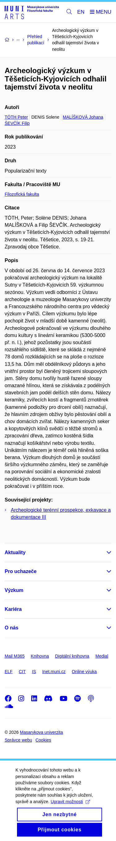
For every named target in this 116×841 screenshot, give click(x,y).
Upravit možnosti (70, 809)
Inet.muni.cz (53, 671)
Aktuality (15, 552)
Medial (102, 656)
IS (34, 671)
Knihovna (40, 656)
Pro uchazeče (21, 571)
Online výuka (84, 671)
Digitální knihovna (72, 656)
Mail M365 (15, 656)
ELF (9, 671)
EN (81, 12)
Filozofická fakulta (22, 194)
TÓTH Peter (16, 117)
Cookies (43, 740)
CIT (22, 671)
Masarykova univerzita (41, 732)
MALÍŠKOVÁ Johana (83, 117)
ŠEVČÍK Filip (17, 123)
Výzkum (14, 590)
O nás (11, 627)
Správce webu (18, 740)
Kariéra (13, 609)
